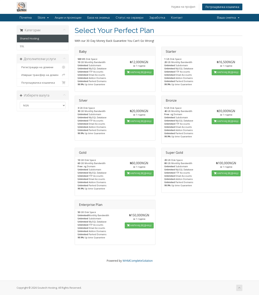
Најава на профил (183, 7)
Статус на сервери (129, 17)
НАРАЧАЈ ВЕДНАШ (139, 72)
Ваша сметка (228, 17)
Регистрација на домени (43, 67)
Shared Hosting (29, 38)
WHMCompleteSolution (138, 261)
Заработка (157, 17)
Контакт (177, 17)
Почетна (26, 17)
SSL (22, 46)
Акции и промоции (68, 17)
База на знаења (98, 17)
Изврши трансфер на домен (43, 75)
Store (43, 17)
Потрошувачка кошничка (222, 7)
